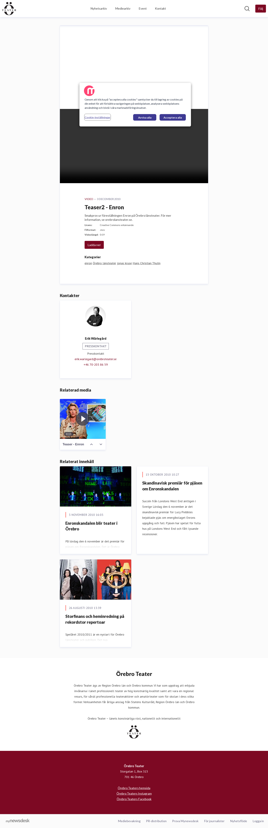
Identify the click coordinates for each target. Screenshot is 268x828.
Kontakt (160, 8)
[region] (135, 104)
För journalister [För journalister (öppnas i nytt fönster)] (214, 821)
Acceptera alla (173, 117)
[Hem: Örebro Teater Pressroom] (9, 8)
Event (143, 8)
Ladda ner (94, 245)
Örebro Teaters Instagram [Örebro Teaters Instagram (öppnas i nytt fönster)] (134, 793)
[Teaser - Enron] (83, 419)
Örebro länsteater (104, 263)
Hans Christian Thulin (146, 263)
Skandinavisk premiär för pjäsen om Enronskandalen (172, 485)
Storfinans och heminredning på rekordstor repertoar (94, 619)
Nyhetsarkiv (98, 8)
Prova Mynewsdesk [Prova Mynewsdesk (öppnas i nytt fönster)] (185, 821)
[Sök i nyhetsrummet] (247, 8)
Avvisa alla (145, 117)
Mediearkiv (122, 8)
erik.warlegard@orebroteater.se (95, 359)
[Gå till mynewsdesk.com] (17, 821)
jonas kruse (124, 263)
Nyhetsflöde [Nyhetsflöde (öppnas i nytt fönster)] (238, 821)
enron (88, 263)
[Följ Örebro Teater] (260, 9)
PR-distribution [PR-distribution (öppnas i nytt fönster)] (156, 821)
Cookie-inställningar (97, 117)
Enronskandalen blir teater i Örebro (91, 526)
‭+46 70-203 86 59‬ (96, 364)
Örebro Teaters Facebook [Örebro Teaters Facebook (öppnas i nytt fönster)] (134, 799)
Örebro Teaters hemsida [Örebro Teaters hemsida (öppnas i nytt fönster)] (134, 788)
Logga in (258, 821)
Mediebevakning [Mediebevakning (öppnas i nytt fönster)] (129, 821)
